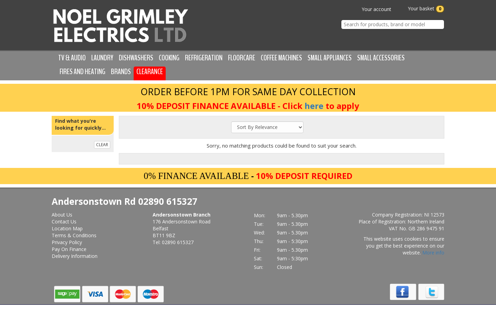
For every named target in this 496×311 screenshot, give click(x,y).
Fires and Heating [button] (82, 72)
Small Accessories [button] (381, 58)
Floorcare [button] (241, 58)
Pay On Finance (69, 249)
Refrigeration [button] (204, 58)
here (313, 105)
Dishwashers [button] (136, 58)
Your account (371, 9)
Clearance (149, 72)
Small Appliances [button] (330, 58)
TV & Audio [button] (72, 58)
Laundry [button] (102, 58)
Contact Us (64, 221)
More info (433, 252)
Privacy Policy (67, 242)
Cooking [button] (169, 58)
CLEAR (102, 145)
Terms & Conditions (74, 235)
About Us (62, 214)
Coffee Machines (281, 58)
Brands (121, 72)
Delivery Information (74, 256)
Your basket (421, 9)
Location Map (67, 228)
